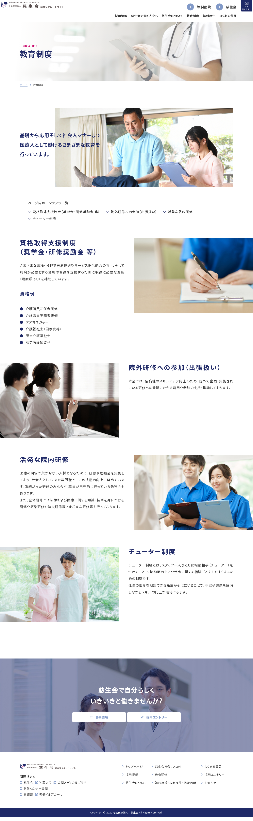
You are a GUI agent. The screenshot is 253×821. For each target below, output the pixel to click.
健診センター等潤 (36, 793)
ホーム (23, 85)
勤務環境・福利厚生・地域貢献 (175, 781)
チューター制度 (44, 218)
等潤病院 (197, 6)
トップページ (134, 765)
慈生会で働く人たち (137, 16)
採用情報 (113, 16)
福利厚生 (201, 16)
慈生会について (164, 16)
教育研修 (161, 773)
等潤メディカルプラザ (72, 787)
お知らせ (210, 781)
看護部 (28, 798)
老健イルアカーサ (51, 798)
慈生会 (224, 6)
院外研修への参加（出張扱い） (134, 211)
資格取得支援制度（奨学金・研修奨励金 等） (66, 211)
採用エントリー (215, 773)
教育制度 (185, 16)
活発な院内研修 (180, 211)
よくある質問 (220, 16)
